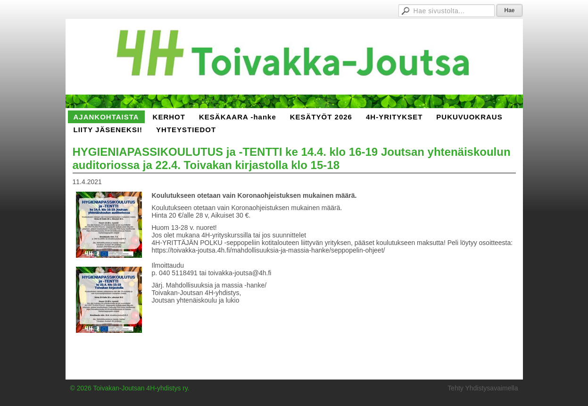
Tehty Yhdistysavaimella (482, 388)
